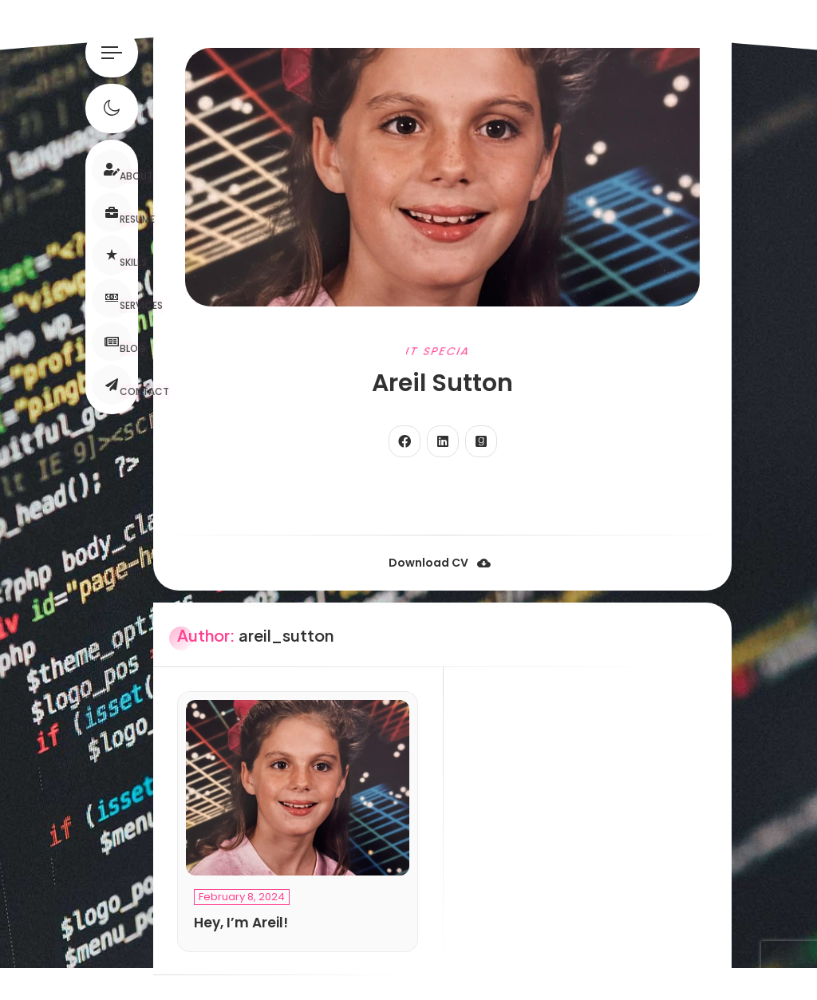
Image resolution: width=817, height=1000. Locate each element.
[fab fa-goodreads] (481, 441)
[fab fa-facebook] (404, 441)
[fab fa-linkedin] (443, 441)
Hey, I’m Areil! (241, 923)
